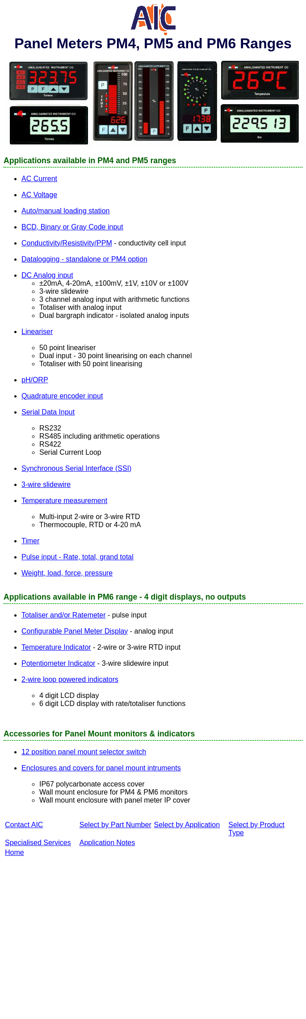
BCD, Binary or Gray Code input (72, 227)
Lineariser (37, 331)
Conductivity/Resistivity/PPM (66, 243)
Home (14, 852)
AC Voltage (39, 195)
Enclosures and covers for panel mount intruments (101, 768)
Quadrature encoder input (62, 396)
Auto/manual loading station (65, 211)
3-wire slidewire (46, 484)
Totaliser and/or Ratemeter (63, 615)
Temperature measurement (64, 500)
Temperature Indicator (56, 647)
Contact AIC (24, 825)
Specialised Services (38, 842)
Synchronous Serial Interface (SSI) (76, 468)
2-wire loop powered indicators (69, 679)
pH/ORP (34, 380)
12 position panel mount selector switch (83, 752)
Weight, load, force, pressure (67, 573)
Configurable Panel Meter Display (74, 631)
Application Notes (107, 842)
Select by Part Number (115, 825)
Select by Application (187, 825)
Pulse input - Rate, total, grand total (77, 557)
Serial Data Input (48, 412)
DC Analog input (47, 275)
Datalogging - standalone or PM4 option (84, 259)
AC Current (39, 178)
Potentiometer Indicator (58, 663)
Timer (30, 541)
